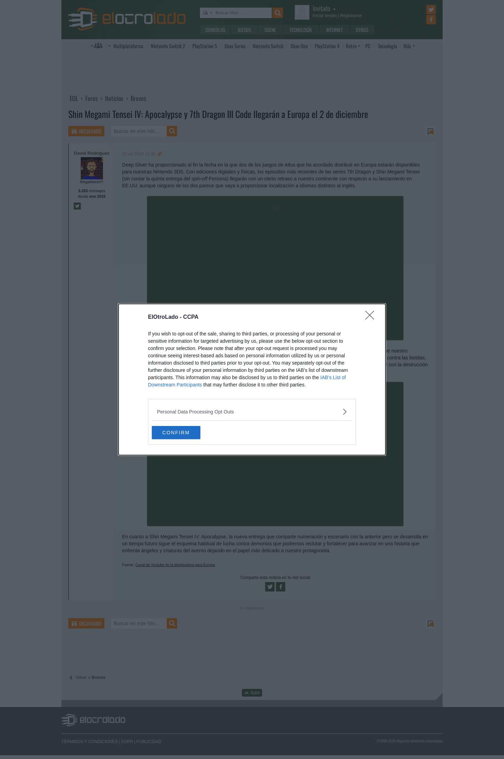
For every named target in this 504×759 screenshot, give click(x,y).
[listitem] (252, 411)
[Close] (372, 317)
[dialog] (252, 379)
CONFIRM (184, 432)
